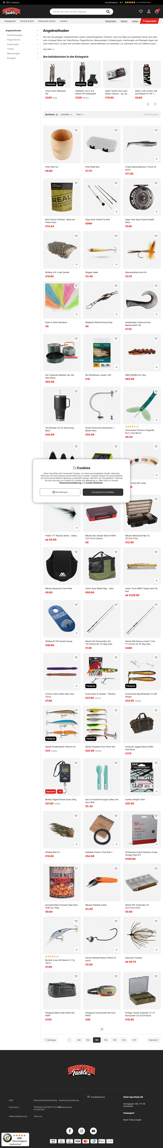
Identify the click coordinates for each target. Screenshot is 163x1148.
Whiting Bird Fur (52, 852)
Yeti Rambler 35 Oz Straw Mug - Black (60, 429)
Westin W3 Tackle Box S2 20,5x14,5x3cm (137, 906)
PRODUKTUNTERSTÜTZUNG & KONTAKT (47, 1108)
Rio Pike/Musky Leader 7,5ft (98, 375)
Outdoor (63, 21)
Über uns (38, 1116)
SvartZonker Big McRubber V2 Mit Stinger (141, 695)
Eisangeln (21, 58)
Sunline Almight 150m (135, 799)
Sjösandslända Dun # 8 (136, 272)
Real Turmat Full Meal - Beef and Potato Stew (60, 220)
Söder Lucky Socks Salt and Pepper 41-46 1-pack (146, 92)
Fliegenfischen (21, 39)
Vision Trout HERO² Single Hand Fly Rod (141, 589)
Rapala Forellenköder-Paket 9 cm (60, 746)
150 (88, 1040)
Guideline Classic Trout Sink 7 (98, 852)
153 (114, 1040)
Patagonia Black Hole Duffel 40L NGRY (60, 1014)
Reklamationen (65, 1107)
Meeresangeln (21, 53)
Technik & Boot (27, 21)
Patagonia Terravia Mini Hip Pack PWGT (100, 1014)
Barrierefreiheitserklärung (45, 1100)
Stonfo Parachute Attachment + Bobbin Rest (99, 429)
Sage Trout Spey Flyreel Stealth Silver (139, 220)
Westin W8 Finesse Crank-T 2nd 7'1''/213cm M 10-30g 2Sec (140, 642)
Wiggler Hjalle (91, 272)
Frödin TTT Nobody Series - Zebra (61, 535)
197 (134, 1040)
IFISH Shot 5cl (51, 167)
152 (105, 1040)
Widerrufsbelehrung (18, 1116)
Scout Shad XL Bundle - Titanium (100, 694)
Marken (124, 21)
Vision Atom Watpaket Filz (55, 92)
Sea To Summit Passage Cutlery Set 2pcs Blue (101, 800)
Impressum (14, 1107)
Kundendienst (111, 2)
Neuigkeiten (110, 21)
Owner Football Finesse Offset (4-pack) (101, 959)
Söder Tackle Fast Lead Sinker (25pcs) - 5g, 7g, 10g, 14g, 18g (116, 92)
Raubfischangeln (21, 35)
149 (79, 1040)
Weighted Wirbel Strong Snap (98, 322)
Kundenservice (98, 1097)
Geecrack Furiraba (133, 958)
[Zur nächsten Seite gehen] (154, 1040)
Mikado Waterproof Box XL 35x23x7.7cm (137, 537)
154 (123, 1040)
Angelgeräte (10, 21)
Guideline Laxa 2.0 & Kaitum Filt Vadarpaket (85, 92)
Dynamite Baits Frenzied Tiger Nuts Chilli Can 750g (61, 906)
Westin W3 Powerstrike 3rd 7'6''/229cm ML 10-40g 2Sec (98, 642)
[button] (140, 2)
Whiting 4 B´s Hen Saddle (57, 272)
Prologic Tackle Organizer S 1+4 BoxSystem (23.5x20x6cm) (140, 1014)
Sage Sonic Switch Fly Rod (97, 219)
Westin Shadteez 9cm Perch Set (100, 746)
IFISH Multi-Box (92, 167)
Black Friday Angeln (132, 1120)
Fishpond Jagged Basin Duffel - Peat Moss (139, 748)
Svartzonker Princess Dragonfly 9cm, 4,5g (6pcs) (139, 431)
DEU (12, 2)
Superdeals (149, 21)
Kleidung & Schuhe (46, 21)
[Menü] (27, 1134)
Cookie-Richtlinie (94, 483)
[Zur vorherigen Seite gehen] (50, 1040)
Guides (135, 21)
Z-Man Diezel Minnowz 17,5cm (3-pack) (141, 168)
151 (96, 1040)
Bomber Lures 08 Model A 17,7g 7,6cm (60, 961)
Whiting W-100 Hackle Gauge (58, 641)
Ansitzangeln (21, 44)
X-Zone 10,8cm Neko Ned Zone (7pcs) (59, 695)
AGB (11, 1100)
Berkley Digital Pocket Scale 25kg (60, 799)
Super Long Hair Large (135, 483)
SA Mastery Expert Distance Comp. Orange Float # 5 (141, 853)
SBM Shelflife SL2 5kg (135, 375)
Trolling (21, 49)
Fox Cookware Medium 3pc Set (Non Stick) (59, 376)
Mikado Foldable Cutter (96, 905)
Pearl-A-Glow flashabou (56, 322)
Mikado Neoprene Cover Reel (58, 588)
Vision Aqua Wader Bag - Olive (99, 588)
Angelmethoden (20, 30)
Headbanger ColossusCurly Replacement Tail (137, 323)
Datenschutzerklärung (69, 1100)
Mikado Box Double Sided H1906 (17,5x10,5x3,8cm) (100, 537)
